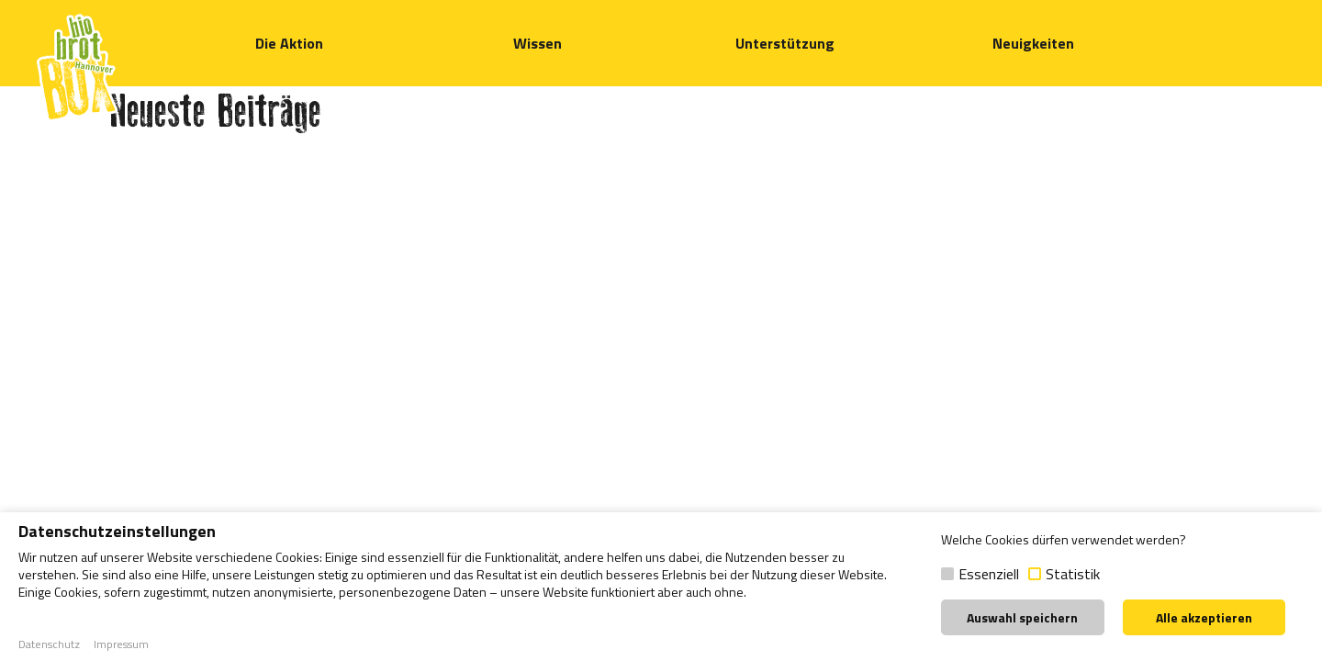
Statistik (1073, 574)
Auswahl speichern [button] (1022, 617)
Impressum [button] (121, 644)
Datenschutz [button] (49, 644)
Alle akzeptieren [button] (1204, 617)
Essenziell (988, 574)
